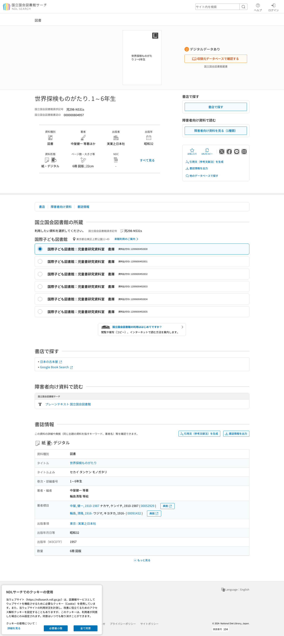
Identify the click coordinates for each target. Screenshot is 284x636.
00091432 (134, 513)
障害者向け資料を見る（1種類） (216, 130)
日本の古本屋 (51, 361)
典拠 (167, 506)
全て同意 (85, 628)
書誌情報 (83, 206)
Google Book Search (56, 367)
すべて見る (147, 160)
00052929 (147, 505)
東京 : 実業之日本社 (83, 523)
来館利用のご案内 (127, 239)
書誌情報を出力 (196, 168)
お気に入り (192, 151)
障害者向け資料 (61, 206)
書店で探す (215, 107)
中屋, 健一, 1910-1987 (84, 505)
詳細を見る (13, 628)
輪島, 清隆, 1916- (81, 513)
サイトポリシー (149, 624)
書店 (42, 206)
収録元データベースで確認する (215, 58)
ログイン (273, 7)
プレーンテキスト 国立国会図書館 (68, 404)
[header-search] (221, 7)
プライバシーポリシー (123, 624)
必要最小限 (55, 628)
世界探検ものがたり (83, 463)
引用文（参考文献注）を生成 (204, 162)
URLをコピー (207, 151)
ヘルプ (258, 7)
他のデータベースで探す (201, 176)
